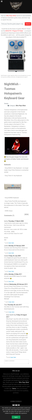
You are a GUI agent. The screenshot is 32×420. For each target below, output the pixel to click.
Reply (13, 242)
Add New (26, 214)
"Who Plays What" (24, 382)
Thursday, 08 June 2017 (14, 305)
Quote (9, 242)
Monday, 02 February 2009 (17, 246)
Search (28, 24)
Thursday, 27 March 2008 (16, 221)
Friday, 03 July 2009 (15, 256)
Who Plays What (11, 15)
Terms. (14, 388)
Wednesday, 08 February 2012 (18, 284)
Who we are (16, 370)
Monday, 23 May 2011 (15, 274)
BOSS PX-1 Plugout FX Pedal (14, 31)
